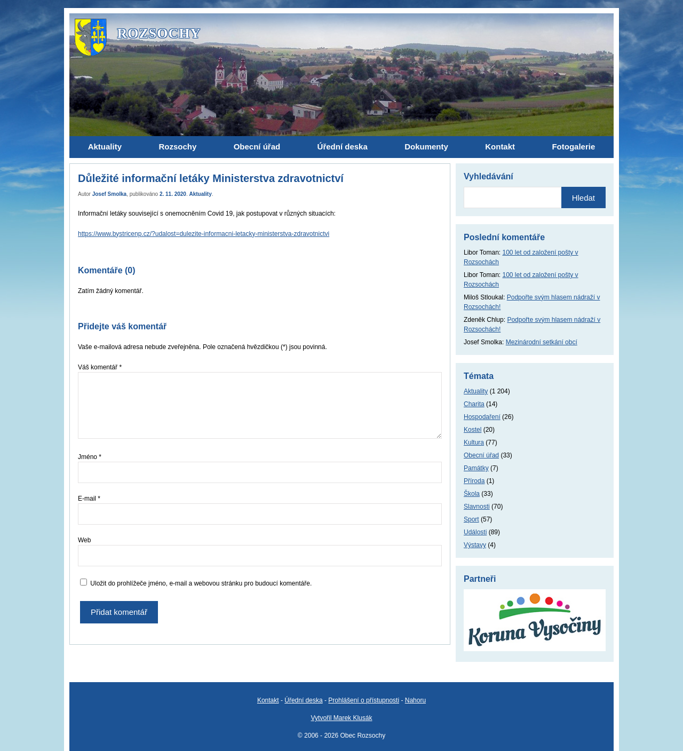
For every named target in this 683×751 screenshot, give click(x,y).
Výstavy (475, 545)
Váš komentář (100, 367)
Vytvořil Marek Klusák (341, 718)
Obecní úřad (481, 455)
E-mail (89, 498)
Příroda (474, 481)
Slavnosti (477, 506)
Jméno (89, 457)
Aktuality (200, 194)
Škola (472, 493)
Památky (476, 468)
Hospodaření (482, 417)
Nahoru (415, 700)
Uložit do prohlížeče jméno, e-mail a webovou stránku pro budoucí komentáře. (201, 583)
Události (475, 532)
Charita (474, 404)
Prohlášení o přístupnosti (363, 700)
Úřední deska (303, 700)
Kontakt (268, 700)
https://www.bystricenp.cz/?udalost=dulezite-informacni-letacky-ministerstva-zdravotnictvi (203, 234)
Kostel (472, 429)
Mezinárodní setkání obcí (541, 342)
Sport (471, 519)
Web (84, 540)
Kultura (474, 442)
